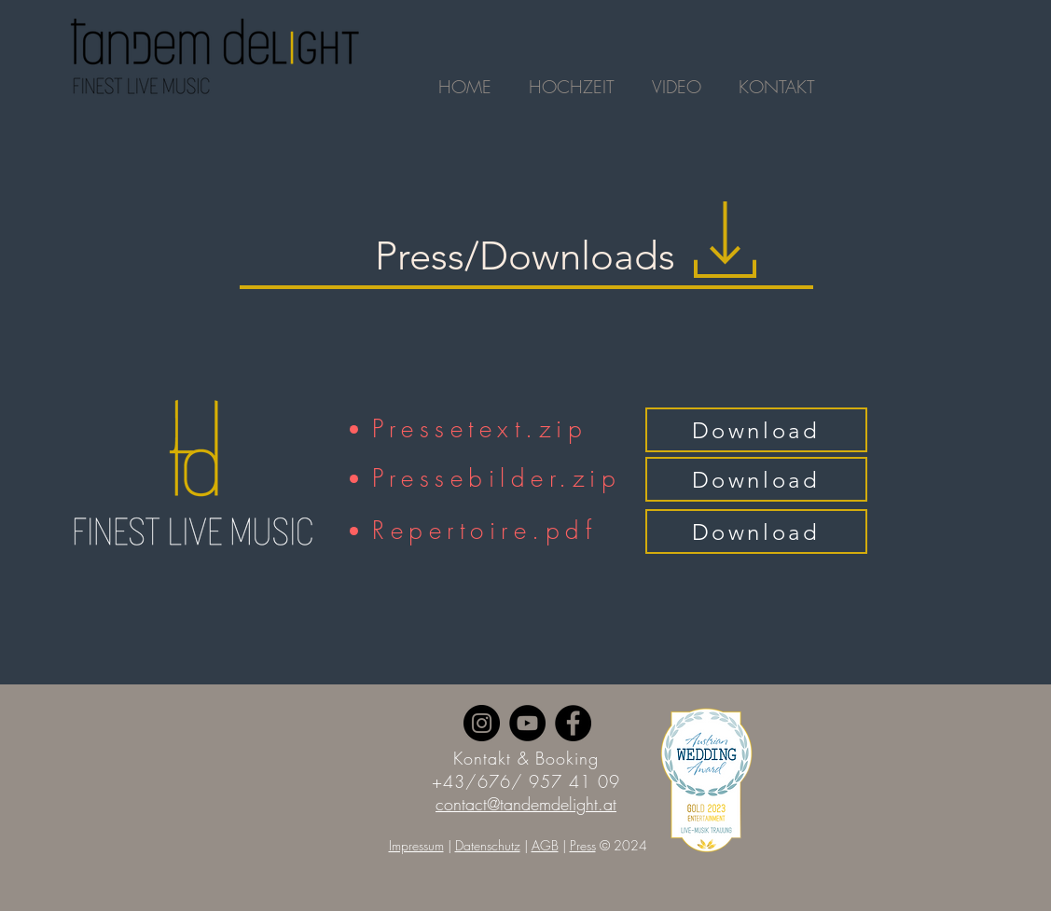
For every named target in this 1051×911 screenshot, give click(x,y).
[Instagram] (481, 723)
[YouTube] (527, 723)
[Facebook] (573, 723)
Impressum (416, 845)
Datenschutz (487, 845)
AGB (545, 845)
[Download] (756, 429)
